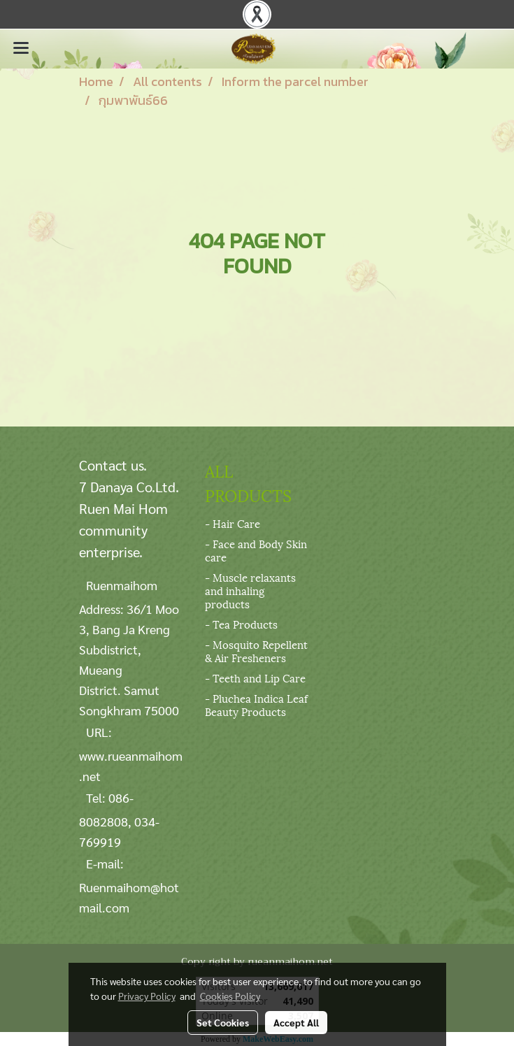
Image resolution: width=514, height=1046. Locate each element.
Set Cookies (223, 1022)
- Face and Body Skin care (256, 550)
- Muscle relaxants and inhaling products (250, 590)
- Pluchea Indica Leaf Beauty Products (256, 704)
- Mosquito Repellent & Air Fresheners (256, 651)
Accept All (296, 1022)
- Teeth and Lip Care (255, 677)
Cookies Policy (230, 995)
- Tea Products (241, 623)
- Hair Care (232, 523)
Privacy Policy (147, 995)
